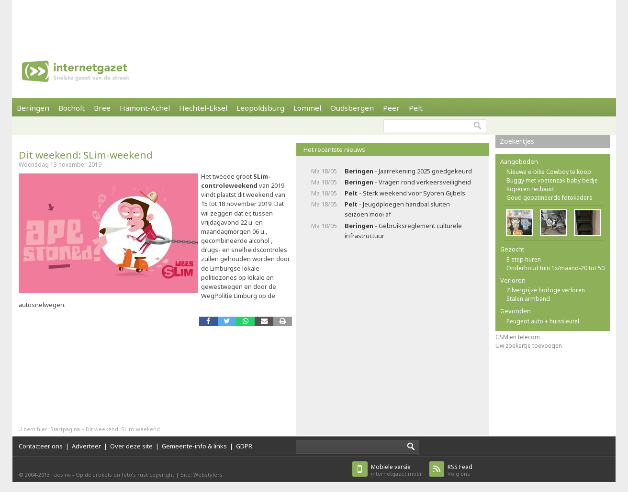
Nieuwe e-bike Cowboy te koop (548, 172)
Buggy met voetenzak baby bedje (552, 180)
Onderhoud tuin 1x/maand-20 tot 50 (555, 268)
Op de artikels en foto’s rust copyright (125, 474)
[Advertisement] (314, 21)
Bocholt (71, 108)
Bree (102, 108)
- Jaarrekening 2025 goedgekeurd (408, 171)
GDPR (244, 446)
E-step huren (523, 259)
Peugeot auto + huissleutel (542, 321)
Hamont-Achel (145, 108)
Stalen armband (528, 299)
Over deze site (131, 446)
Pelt (416, 108)
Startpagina (65, 429)
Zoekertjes (517, 141)
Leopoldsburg (260, 108)
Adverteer (86, 446)
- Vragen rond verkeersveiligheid (408, 182)
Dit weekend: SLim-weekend (86, 154)
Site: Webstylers (201, 474)
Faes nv (61, 474)
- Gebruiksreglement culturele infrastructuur (403, 230)
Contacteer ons (41, 446)
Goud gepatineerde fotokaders (549, 198)
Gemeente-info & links (194, 446)
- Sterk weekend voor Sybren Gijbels (405, 193)
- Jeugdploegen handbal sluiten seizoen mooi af (397, 209)
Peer (391, 108)
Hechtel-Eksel (203, 108)
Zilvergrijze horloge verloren (545, 290)
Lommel (307, 108)
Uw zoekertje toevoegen (528, 346)
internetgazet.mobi (396, 470)
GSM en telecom (517, 337)
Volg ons (460, 470)
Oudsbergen (352, 108)
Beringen (33, 108)
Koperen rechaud (530, 189)
